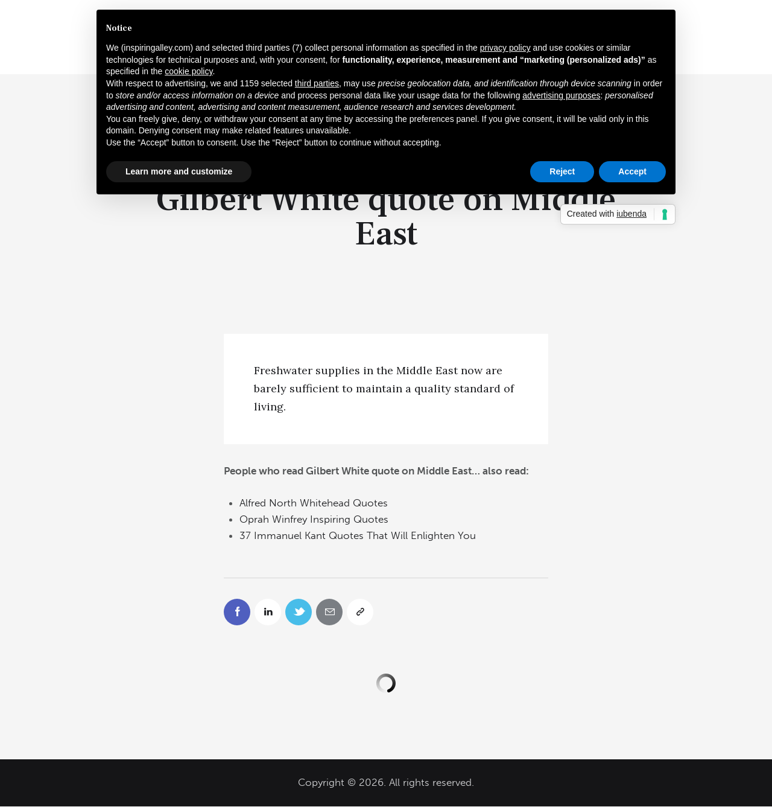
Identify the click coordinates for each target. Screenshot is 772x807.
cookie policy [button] (188, 71)
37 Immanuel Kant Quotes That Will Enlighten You (357, 535)
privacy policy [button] (505, 48)
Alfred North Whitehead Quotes (313, 503)
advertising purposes (561, 95)
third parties (317, 83)
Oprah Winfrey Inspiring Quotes (313, 519)
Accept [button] (632, 171)
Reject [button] (562, 171)
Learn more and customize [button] (178, 171)
